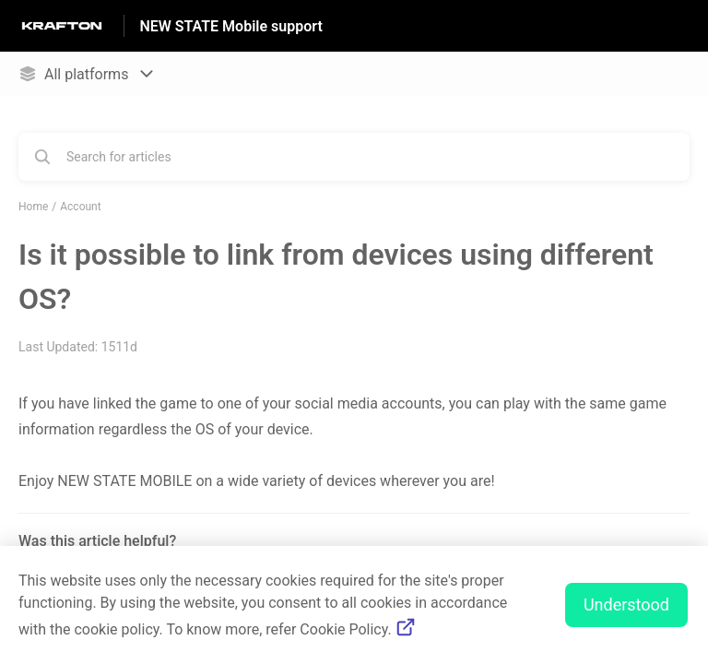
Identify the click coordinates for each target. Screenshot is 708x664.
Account (80, 206)
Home (33, 206)
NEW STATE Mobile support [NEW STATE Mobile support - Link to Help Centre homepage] (230, 26)
